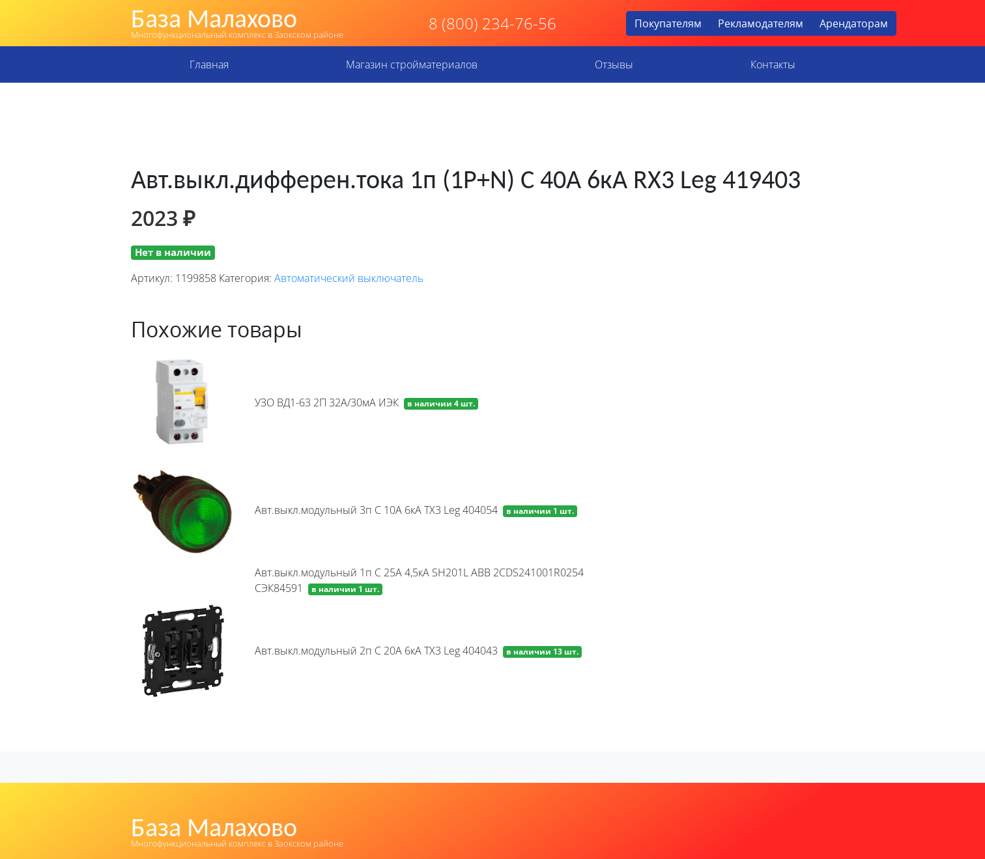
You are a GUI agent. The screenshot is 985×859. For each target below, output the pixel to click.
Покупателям (668, 23)
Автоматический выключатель (348, 278)
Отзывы (614, 64)
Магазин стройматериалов (412, 64)
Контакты (772, 64)
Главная (209, 64)
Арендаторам (854, 23)
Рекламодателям (760, 23)
